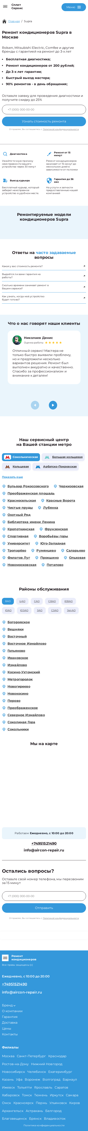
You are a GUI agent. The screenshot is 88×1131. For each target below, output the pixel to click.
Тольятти (24, 1087)
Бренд (8, 1005)
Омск (6, 1103)
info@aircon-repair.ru (44, 850)
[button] (53, 405)
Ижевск (8, 1087)
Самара (72, 1095)
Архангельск (12, 1111)
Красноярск (23, 1103)
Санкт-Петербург (31, 1056)
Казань (8, 1079)
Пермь (41, 1103)
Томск (27, 1095)
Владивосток (55, 1118)
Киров (74, 1103)
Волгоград (51, 1079)
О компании (12, 1011)
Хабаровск (11, 1095)
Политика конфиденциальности (44, 1125)
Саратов (61, 1087)
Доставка (9, 1022)
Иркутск (56, 1095)
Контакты (10, 1034)
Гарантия (10, 1017)
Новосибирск (13, 1072)
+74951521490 (44, 844)
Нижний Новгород (46, 1064)
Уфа (19, 1079)
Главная (14, 21)
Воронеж (32, 1079)
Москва (8, 1056)
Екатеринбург (60, 1072)
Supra (28, 21)
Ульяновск (58, 1103)
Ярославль (43, 1087)
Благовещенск (14, 1118)
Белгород (53, 1111)
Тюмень (40, 1095)
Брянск (35, 1118)
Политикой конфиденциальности (61, 129)
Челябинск (36, 1072)
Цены (6, 1028)
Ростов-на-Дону (15, 1064)
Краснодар (57, 1056)
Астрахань (34, 1111)
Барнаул (70, 1079)
